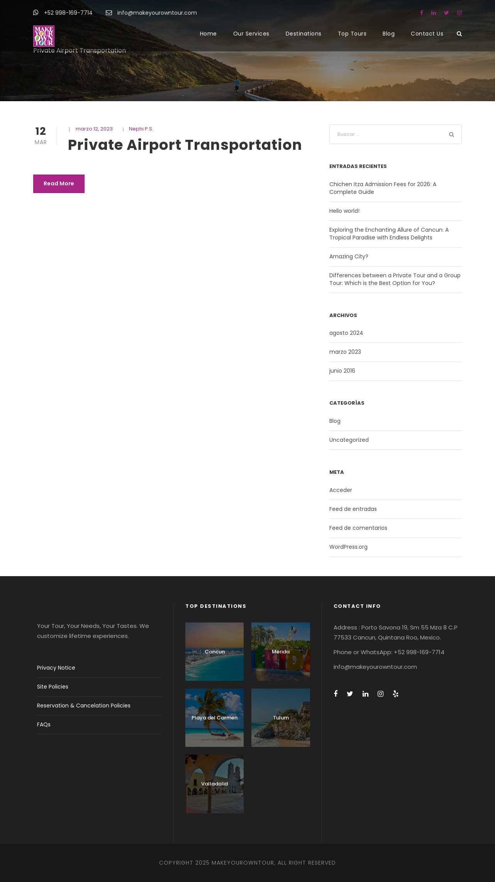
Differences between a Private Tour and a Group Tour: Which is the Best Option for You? (395, 279)
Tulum (281, 717)
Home (208, 33)
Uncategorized (349, 440)
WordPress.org (348, 547)
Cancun (215, 651)
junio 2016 (342, 371)
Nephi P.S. (141, 128)
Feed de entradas (353, 509)
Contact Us (427, 33)
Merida (281, 651)
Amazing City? (348, 256)
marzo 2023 (345, 352)
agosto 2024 (346, 333)
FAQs (44, 724)
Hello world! (344, 211)
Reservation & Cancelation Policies (84, 705)
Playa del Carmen (214, 717)
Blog (389, 33)
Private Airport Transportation (185, 145)
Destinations (304, 33)
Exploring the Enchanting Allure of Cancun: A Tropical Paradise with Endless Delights (389, 233)
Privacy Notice (56, 668)
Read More (59, 183)
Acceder (340, 490)
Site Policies (52, 686)
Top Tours (352, 33)
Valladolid (214, 783)
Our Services (251, 33)
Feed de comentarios (358, 528)
